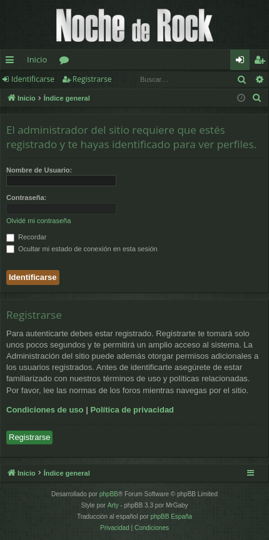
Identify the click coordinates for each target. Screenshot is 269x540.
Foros (66, 62)
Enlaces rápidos (12, 62)
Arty (113, 505)
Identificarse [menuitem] (243, 62)
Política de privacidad (132, 409)
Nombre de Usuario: (39, 170)
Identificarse (32, 79)
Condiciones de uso (45, 409)
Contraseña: (26, 197)
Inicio (37, 59)
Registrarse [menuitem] (262, 62)
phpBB (108, 494)
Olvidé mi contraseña (38, 220)
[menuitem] (257, 98)
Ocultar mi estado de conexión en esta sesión (82, 248)
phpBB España (171, 516)
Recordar (26, 237)
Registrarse (92, 79)
